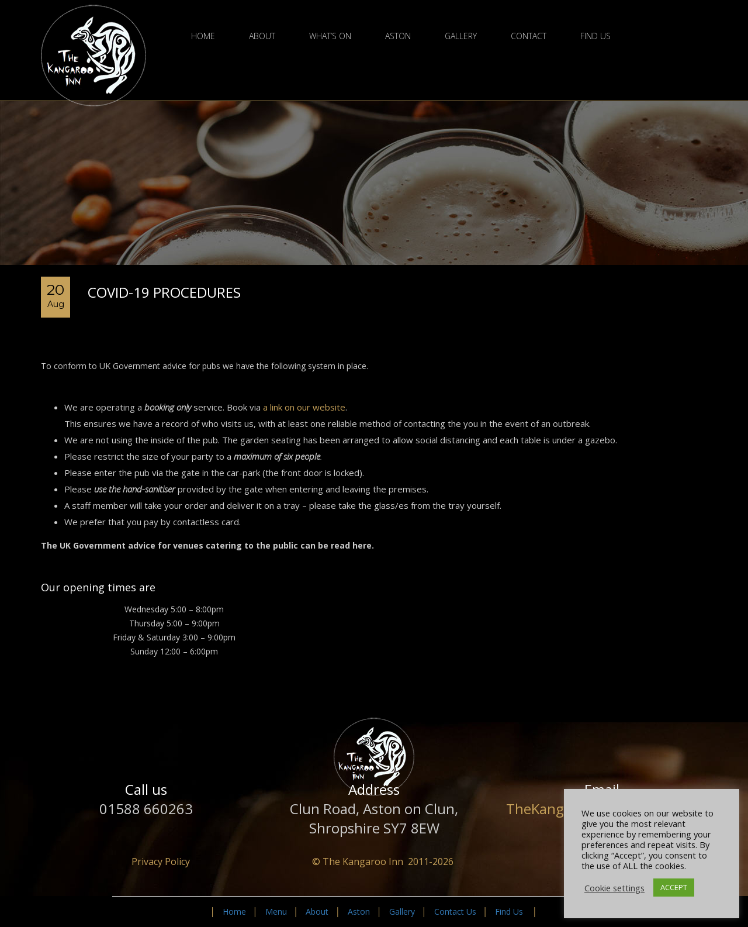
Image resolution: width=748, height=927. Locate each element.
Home (203, 36)
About (262, 36)
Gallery (461, 36)
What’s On (330, 36)
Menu (276, 911)
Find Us (595, 36)
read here (351, 545)
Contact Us (455, 911)
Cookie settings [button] (614, 888)
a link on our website (304, 407)
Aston (398, 36)
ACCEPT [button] (673, 887)
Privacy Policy (160, 861)
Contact (528, 36)
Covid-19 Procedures (164, 292)
